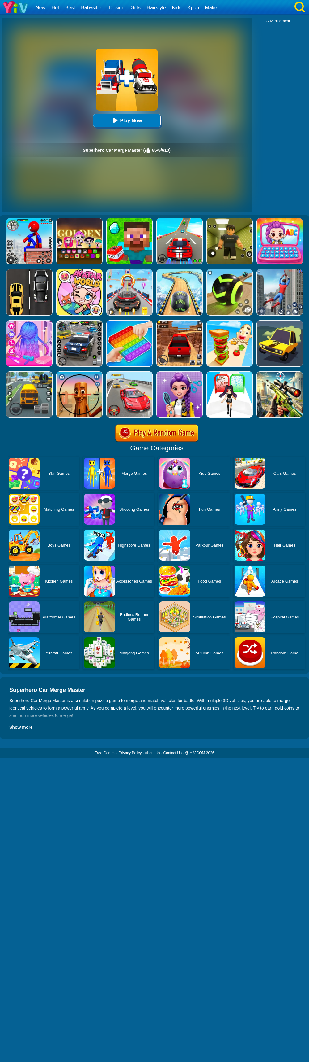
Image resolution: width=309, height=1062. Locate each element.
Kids (176, 7)
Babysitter (92, 7)
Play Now (126, 120)
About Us (152, 753)
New (40, 7)
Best (70, 7)
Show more (20, 727)
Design (117, 7)
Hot (55, 7)
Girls (135, 7)
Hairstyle (156, 7)
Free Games (105, 753)
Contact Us (172, 753)
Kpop (193, 7)
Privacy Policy (130, 753)
